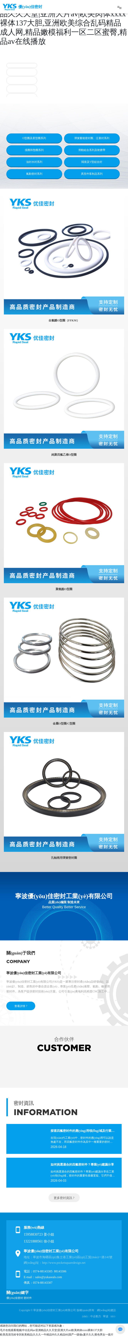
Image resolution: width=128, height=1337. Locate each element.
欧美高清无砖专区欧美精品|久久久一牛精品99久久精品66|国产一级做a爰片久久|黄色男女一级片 (56, 1334)
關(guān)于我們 (20, 953)
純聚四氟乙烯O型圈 (64, 454)
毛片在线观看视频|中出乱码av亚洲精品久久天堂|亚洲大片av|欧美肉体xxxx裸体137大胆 (51, 1330)
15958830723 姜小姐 (39, 1234)
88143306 (60, 1271)
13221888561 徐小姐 (39, 1241)
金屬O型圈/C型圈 (64, 723)
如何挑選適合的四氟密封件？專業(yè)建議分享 (82, 1164)
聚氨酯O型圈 (64, 589)
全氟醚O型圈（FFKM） (64, 320)
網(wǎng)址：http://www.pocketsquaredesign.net (54, 1262)
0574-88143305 (42, 1271)
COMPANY (18, 961)
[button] (48, 92)
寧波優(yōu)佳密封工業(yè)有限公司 (33, 973)
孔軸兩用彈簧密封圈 (64, 857)
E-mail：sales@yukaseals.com (43, 1277)
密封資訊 (24, 1103)
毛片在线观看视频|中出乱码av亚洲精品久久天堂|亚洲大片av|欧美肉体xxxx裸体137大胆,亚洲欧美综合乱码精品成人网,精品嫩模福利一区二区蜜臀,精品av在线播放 (63, 23)
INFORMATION (46, 1112)
